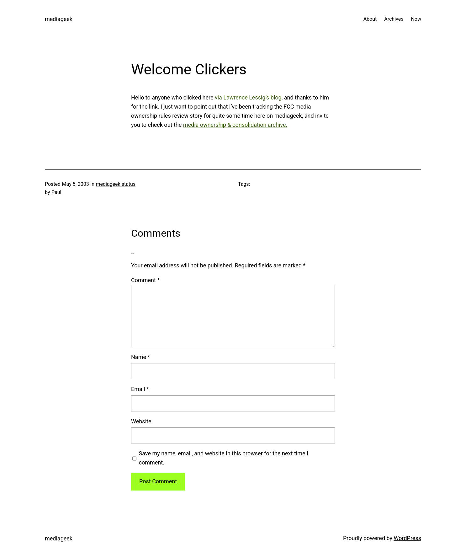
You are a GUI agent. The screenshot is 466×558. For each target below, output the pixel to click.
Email (140, 389)
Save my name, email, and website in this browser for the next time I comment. (223, 458)
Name (140, 357)
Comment (145, 280)
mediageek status (115, 184)
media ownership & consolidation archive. (235, 124)
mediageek (58, 19)
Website (141, 421)
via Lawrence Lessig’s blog (248, 97)
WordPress (407, 538)
